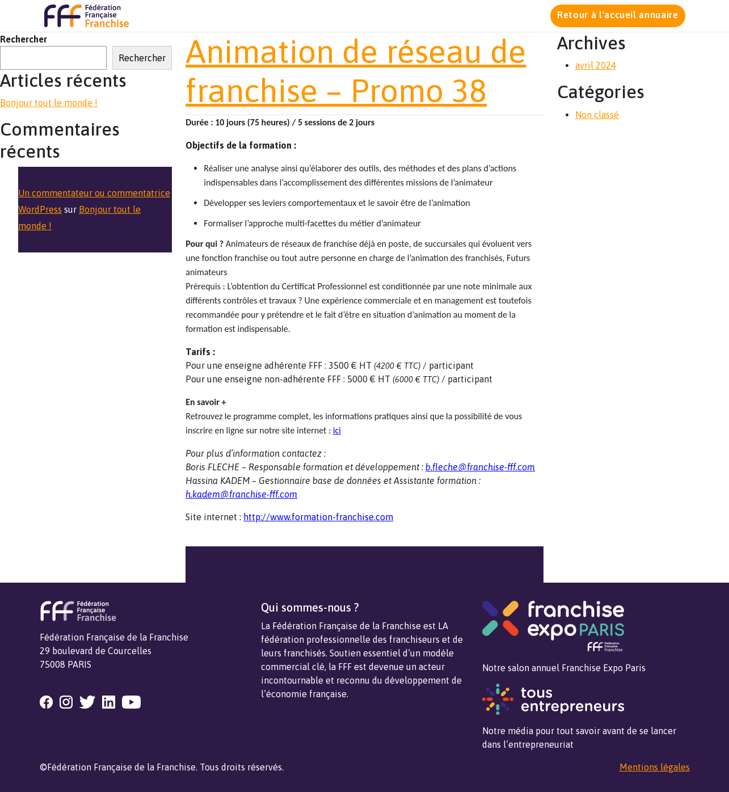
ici (337, 430)
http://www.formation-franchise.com (318, 517)
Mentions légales (655, 767)
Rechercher (23, 39)
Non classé (597, 114)
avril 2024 (595, 65)
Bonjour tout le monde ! (49, 103)
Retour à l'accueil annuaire (617, 15)
